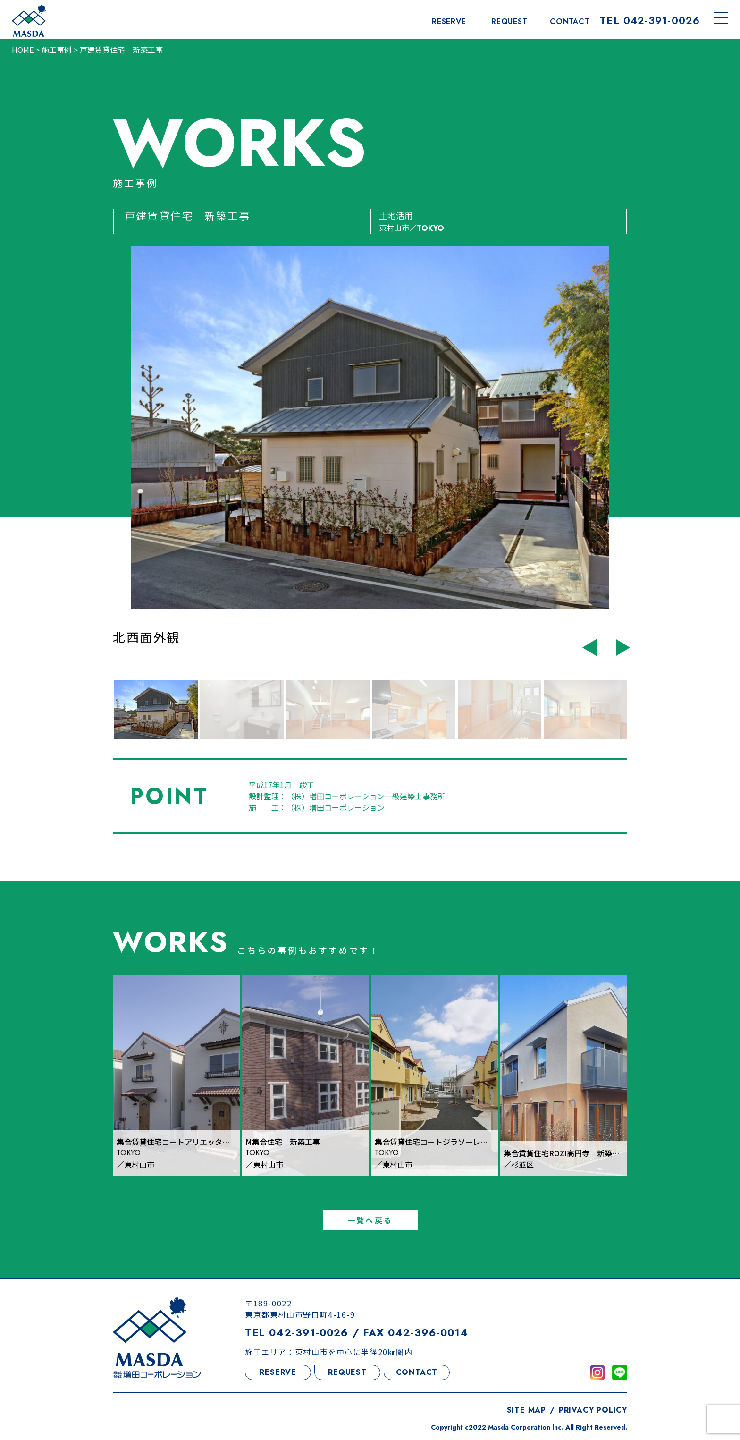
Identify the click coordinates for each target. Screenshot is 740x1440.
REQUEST (347, 1375)
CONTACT (417, 1375)
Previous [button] (593, 645)
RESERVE (278, 1375)
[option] (360, 457)
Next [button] (619, 645)
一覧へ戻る (370, 1222)
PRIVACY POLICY (593, 1412)
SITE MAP (526, 1412)
